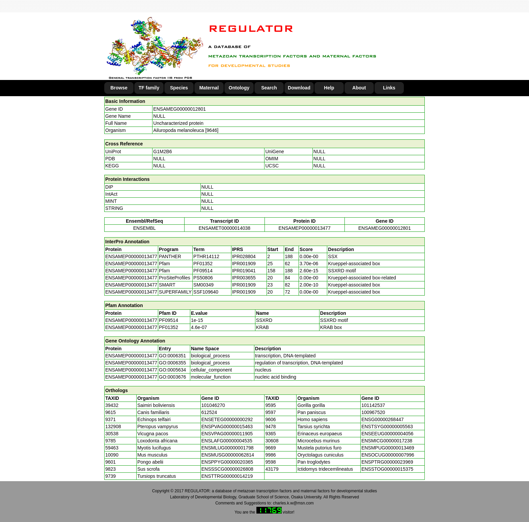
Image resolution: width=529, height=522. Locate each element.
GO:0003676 (172, 377)
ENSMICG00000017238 (386, 440)
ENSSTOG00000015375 (387, 469)
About (359, 87)
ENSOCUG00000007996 (387, 455)
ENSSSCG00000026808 (227, 469)
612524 (209, 412)
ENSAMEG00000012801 (179, 109)
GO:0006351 (172, 355)
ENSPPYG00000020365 (227, 462)
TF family (149, 87)
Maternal (209, 87)
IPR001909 (244, 263)
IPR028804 (244, 256)
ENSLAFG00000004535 (226, 440)
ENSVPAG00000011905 (227, 433)
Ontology (239, 87)
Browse (119, 87)
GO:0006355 (172, 362)
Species (179, 87)
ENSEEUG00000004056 (387, 433)
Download (299, 87)
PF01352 (168, 327)
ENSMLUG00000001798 (227, 447)
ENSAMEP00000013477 (305, 228)
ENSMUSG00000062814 (227, 455)
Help (329, 87)
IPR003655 (244, 277)
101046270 (213, 405)
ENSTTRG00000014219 (227, 476)
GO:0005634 (172, 370)
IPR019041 (244, 270)
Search (269, 87)
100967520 (373, 412)
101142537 (373, 405)
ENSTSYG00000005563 (387, 426)
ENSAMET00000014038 (224, 228)
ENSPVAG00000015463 (227, 426)
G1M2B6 (162, 151)
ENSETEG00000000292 (227, 419)
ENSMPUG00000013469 (387, 447)
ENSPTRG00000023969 (387, 462)
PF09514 (168, 320)
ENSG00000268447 (382, 419)
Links (389, 87)
